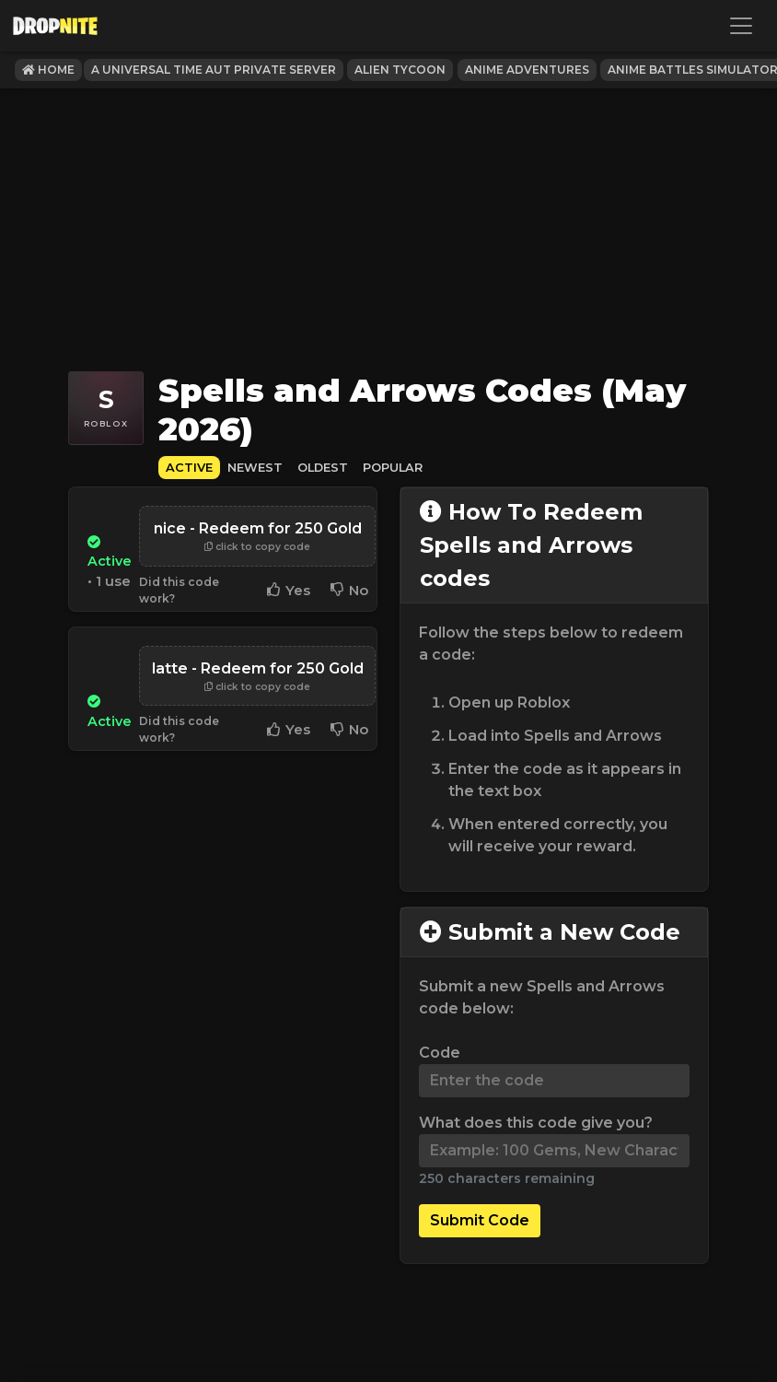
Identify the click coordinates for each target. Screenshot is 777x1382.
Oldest (322, 467)
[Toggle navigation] (741, 25)
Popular (393, 467)
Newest (255, 467)
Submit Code (479, 1220)
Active (189, 467)
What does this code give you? (536, 1122)
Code (439, 1052)
